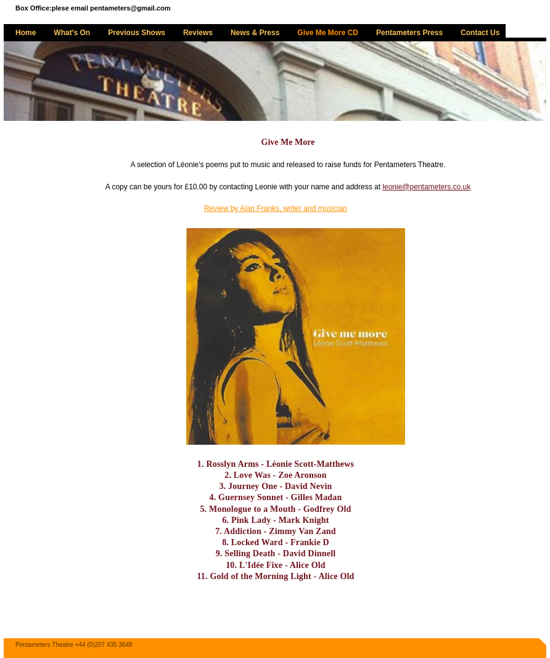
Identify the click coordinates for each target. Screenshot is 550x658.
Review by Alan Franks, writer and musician (275, 208)
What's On (72, 32)
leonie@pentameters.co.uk (426, 187)
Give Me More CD (327, 32)
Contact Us (480, 32)
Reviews (198, 32)
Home (25, 32)
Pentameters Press (409, 32)
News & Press (255, 32)
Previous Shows (136, 32)
